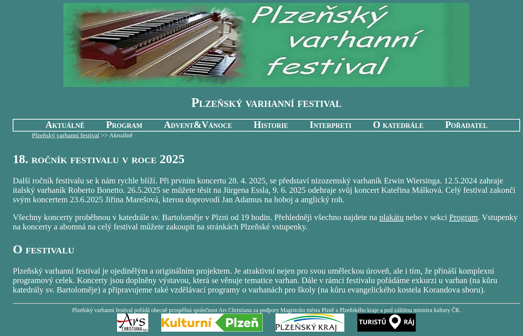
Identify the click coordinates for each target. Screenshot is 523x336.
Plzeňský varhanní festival (65, 135)
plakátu (391, 217)
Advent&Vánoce (198, 125)
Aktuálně (64, 125)
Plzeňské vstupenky (273, 226)
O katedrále (398, 125)
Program (124, 125)
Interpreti (330, 125)
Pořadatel (466, 125)
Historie (271, 125)
